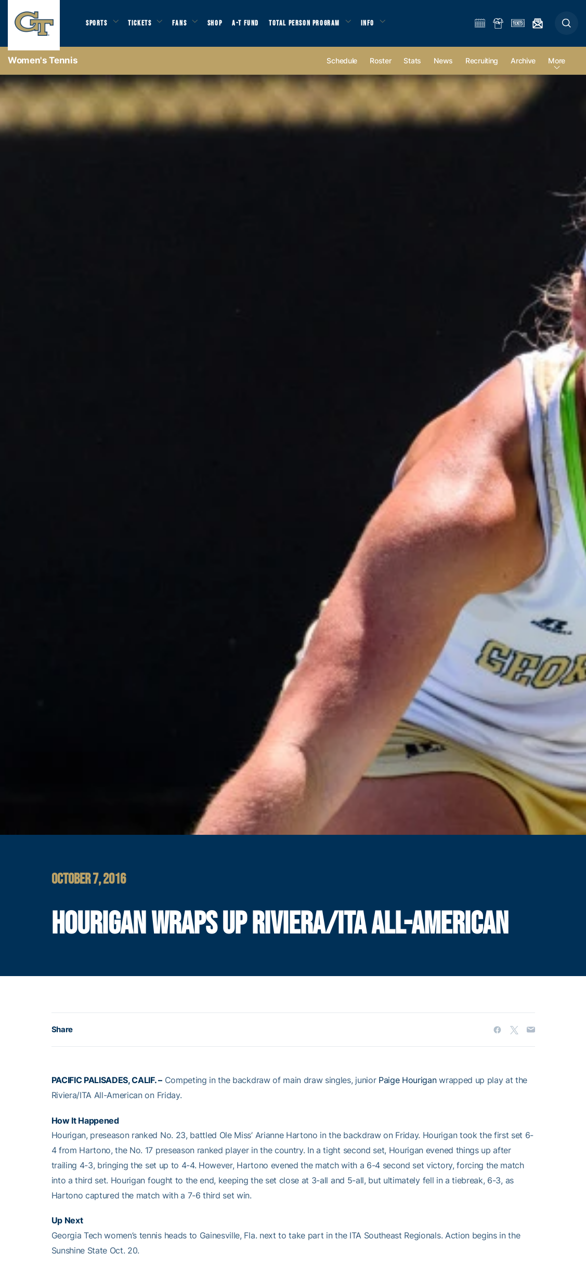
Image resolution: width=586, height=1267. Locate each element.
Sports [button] (97, 26)
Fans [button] (185, 26)
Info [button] (380, 26)
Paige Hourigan (408, 1088)
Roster (380, 68)
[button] (566, 26)
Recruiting (481, 68)
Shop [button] (223, 26)
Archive (523, 68)
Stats (412, 68)
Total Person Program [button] (314, 26)
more (556, 68)
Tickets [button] (144, 26)
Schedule (342, 68)
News (443, 68)
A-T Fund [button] (255, 26)
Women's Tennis (42, 67)
